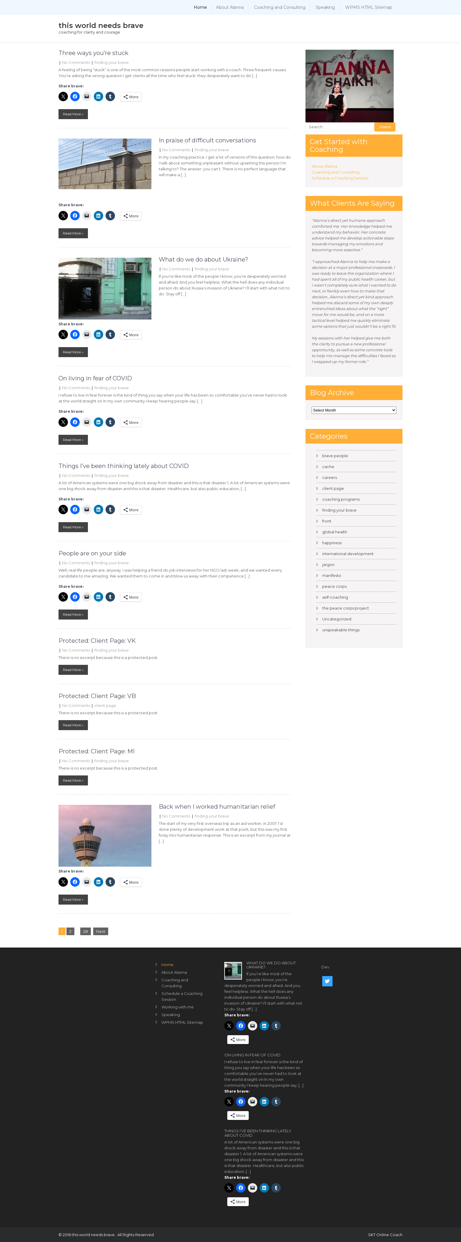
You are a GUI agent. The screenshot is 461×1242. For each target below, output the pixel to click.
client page (105, 705)
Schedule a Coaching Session (340, 178)
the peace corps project (345, 608)
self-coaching (335, 597)
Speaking (325, 7)
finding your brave (111, 62)
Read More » (73, 114)
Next (100, 931)
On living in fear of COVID (95, 378)
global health (334, 532)
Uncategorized (336, 619)
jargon (328, 564)
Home (200, 7)
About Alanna (230, 7)
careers (329, 477)
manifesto (331, 575)
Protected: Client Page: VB (97, 696)
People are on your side (92, 553)
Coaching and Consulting (279, 7)
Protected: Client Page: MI (97, 751)
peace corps (334, 586)
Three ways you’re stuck (93, 52)
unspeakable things (341, 629)
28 (85, 931)
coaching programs (341, 499)
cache (328, 466)
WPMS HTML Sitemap (368, 7)
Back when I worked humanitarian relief (217, 806)
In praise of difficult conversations (207, 140)
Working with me (177, 1007)
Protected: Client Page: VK (97, 640)
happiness (332, 542)
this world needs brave (101, 25)
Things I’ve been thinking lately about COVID (124, 466)
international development (348, 553)
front (326, 521)
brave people (335, 455)
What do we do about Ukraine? (203, 259)
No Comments (76, 62)
